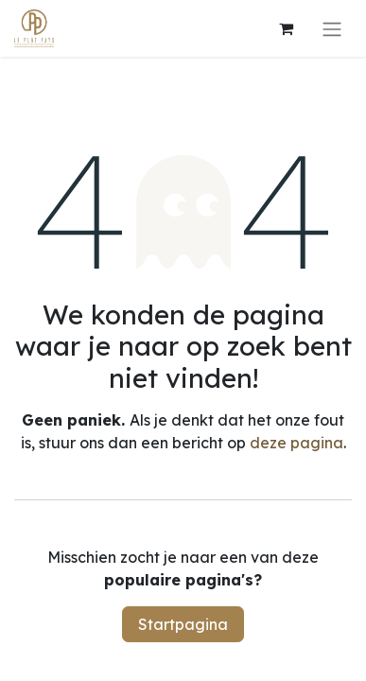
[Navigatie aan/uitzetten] (332, 28)
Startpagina (183, 624)
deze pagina (296, 442)
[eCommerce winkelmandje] (286, 28)
